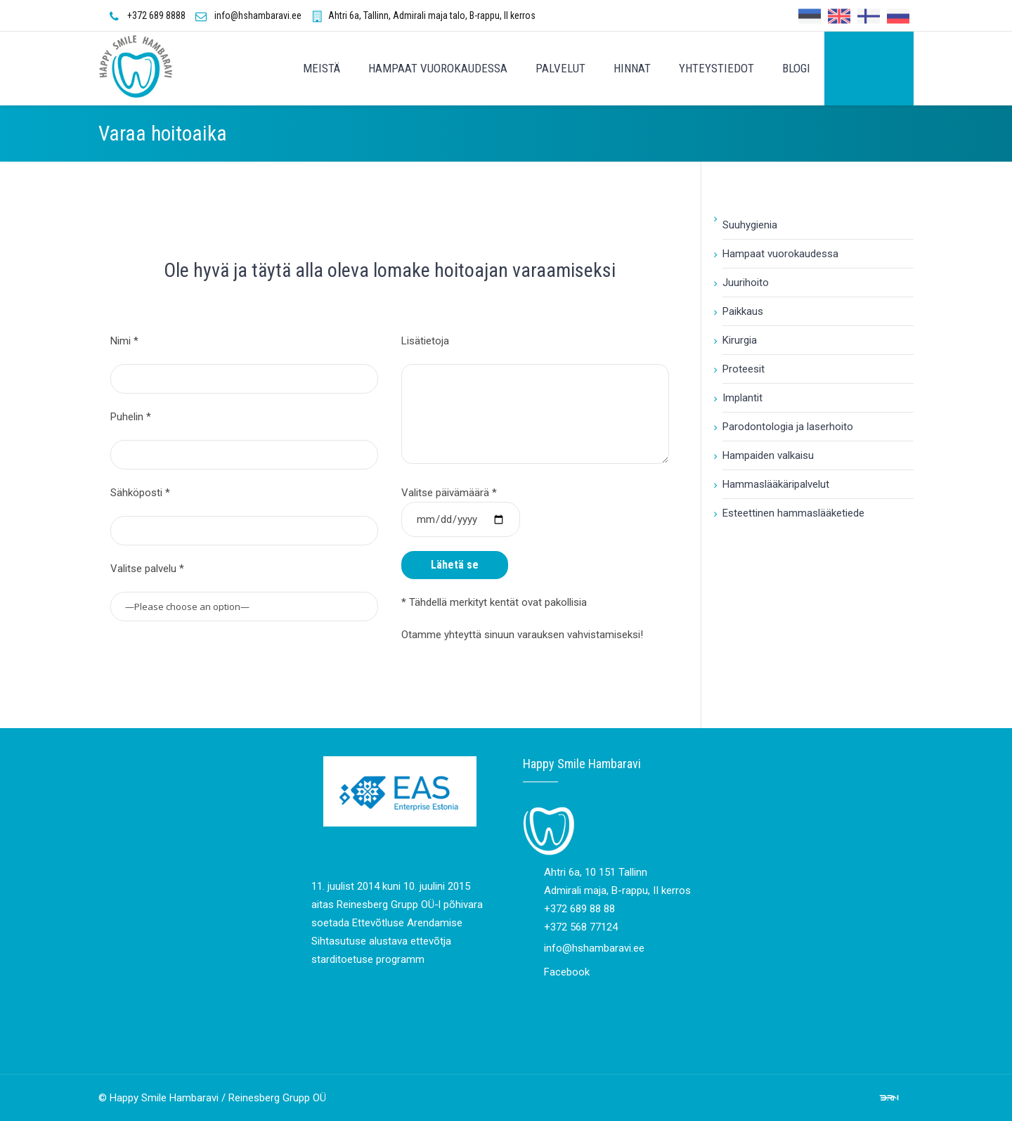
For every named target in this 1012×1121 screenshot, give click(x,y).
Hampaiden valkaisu (768, 455)
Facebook (567, 972)
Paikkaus (742, 311)
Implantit (742, 397)
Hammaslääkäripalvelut (775, 484)
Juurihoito (745, 282)
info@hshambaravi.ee (257, 15)
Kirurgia (739, 340)
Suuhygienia (749, 225)
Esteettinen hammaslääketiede (793, 513)
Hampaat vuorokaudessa (780, 253)
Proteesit (743, 369)
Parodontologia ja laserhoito (787, 426)
